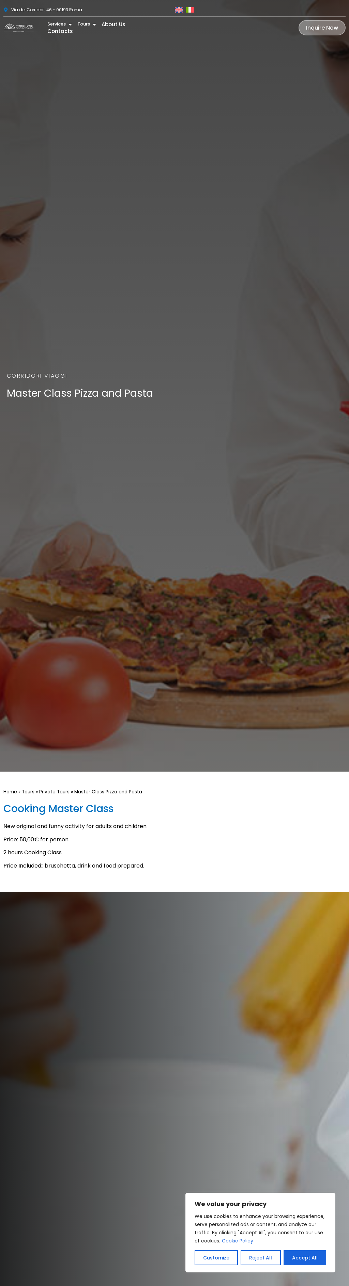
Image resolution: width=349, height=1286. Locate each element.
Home (10, 792)
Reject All (260, 1257)
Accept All (305, 1257)
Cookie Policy (237, 1240)
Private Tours (54, 792)
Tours (28, 792)
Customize (216, 1257)
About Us (113, 21)
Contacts (60, 28)
